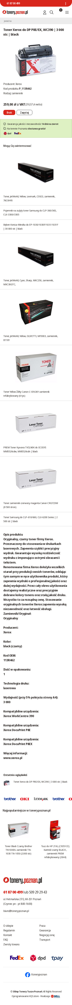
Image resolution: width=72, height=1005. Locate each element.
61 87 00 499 (13, 3)
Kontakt (7, 935)
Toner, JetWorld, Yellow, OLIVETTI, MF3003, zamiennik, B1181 (30, 338)
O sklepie (8, 926)
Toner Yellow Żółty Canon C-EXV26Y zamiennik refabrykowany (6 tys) (26, 393)
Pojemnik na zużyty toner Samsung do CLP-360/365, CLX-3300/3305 (29, 212)
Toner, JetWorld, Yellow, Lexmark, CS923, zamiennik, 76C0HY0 (29, 198)
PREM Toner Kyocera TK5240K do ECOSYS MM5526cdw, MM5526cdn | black (24, 449)
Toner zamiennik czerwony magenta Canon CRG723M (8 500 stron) (30, 505)
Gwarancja (45, 930)
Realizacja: (50, 996)
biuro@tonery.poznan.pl (16, 911)
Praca (42, 926)
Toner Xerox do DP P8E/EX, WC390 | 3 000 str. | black (40, 781)
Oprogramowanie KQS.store (25, 996)
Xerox (19, 84)
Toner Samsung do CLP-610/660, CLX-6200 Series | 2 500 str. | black (30, 519)
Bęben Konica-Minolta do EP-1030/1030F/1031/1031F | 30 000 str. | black (30, 226)
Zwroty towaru (11, 944)
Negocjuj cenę (47, 935)
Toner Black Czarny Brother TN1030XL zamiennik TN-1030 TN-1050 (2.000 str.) (18, 849)
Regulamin (9, 930)
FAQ (5, 940)
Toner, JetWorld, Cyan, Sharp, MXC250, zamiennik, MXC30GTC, (28, 282)
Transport (44, 940)
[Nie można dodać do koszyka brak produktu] (9, 112)
